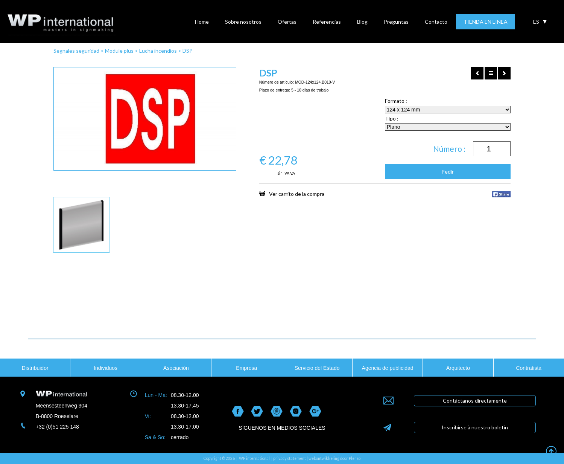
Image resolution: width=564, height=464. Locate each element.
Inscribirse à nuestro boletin (475, 427)
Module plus (119, 50)
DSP (187, 50)
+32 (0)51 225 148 (57, 427)
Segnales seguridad (76, 50)
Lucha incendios (158, 50)
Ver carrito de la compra (291, 194)
